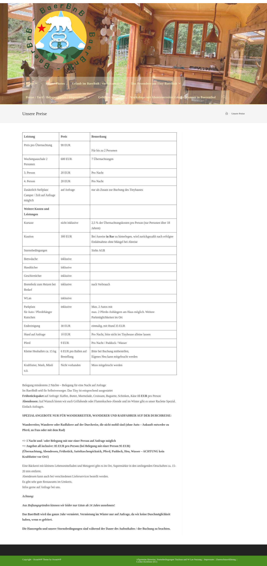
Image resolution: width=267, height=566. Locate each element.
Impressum (209, 559)
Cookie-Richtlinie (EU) (146, 561)
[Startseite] (226, 113)
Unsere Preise (238, 113)
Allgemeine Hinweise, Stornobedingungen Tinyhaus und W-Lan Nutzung (169, 559)
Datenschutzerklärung (226, 559)
